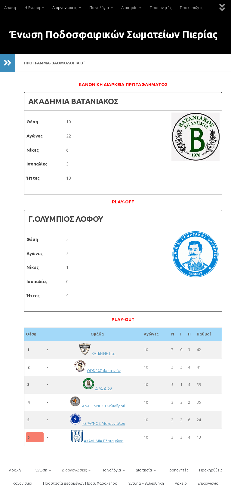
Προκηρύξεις (191, 7)
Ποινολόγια (99, 7)
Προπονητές (160, 7)
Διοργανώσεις (64, 7)
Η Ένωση (32, 7)
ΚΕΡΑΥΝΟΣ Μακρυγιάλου (103, 423)
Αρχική (10, 7)
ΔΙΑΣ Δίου (104, 388)
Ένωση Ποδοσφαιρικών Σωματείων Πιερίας (113, 34)
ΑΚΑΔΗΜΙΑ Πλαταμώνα (104, 441)
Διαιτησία (129, 7)
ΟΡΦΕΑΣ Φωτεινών (104, 371)
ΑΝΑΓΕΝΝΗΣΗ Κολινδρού (104, 406)
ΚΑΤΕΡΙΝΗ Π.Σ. (103, 353)
